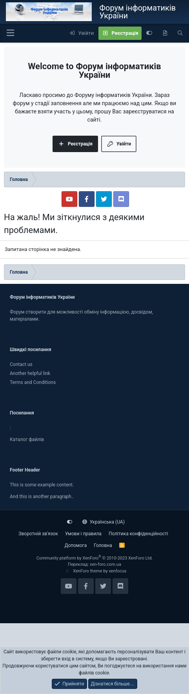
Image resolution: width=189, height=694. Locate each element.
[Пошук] (180, 33)
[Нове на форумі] (165, 33)
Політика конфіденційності (138, 533)
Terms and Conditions (33, 382)
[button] (10, 33)
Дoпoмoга (75, 545)
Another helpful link (30, 373)
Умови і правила (83, 533)
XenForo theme (87, 571)
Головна (103, 545)
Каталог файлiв (27, 439)
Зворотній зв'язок (38, 533)
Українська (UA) (103, 522)
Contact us (21, 364)
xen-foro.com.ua (105, 564)
